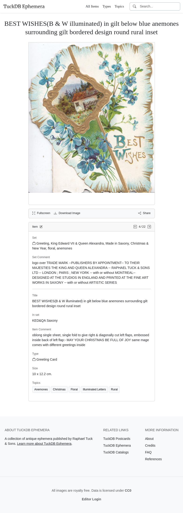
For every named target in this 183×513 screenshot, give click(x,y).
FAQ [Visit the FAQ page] (148, 452)
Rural (114, 389)
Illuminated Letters (94, 389)
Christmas (59, 389)
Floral (74, 389)
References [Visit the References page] (153, 459)
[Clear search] (177, 6)
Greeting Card (44, 359)
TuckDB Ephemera (117, 445)
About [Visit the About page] (149, 439)
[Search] (134, 6)
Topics (119, 6)
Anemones (41, 389)
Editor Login (91, 499)
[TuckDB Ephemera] (24, 6)
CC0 (128, 490)
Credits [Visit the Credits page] (150, 445)
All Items (92, 6)
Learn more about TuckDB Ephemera (44, 443)
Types (107, 6)
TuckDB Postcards (116, 439)
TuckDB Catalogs (116, 452)
